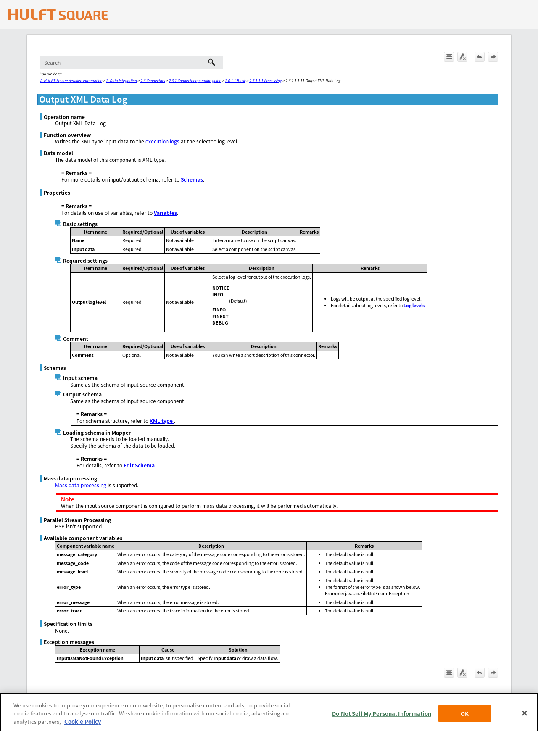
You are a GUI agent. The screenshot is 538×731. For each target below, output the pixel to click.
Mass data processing (80, 484)
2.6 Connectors (152, 80)
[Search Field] (131, 62)
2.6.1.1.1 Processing (265, 80)
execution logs (162, 141)
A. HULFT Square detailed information (71, 80)
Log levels (414, 305)
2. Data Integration (121, 80)
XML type (162, 420)
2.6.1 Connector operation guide (195, 80)
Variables (165, 212)
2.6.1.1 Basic (235, 80)
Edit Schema (139, 465)
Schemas (192, 179)
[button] (211, 62)
